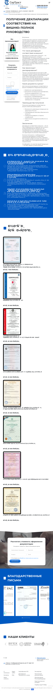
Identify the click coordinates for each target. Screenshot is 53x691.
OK (32, 689)
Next (47, 644)
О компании (6, 672)
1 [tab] (22, 617)
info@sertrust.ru (23, 7)
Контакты (6, 675)
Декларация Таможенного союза (24, 674)
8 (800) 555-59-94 (12, 58)
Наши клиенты (6, 678)
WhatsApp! (23, 8)
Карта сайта (13, 672)
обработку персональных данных (29, 558)
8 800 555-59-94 (42, 5)
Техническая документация (39, 674)
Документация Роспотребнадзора (40, 678)
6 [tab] (28, 617)
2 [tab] (23, 617)
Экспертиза (38, 671)
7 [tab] (29, 617)
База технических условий (40, 682)
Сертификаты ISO (23, 671)
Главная (6, 14)
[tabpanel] (26, 601)
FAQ (13, 675)
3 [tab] (24, 617)
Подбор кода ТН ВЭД (40, 684)
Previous (6, 644)
